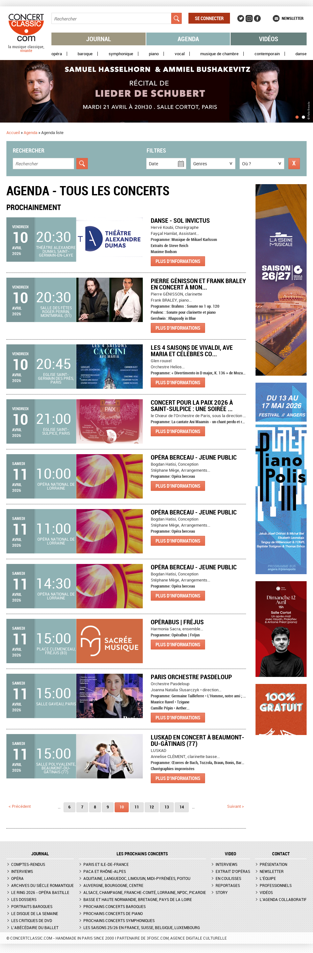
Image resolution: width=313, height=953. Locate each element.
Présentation (273, 864)
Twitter (240, 18)
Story (222, 892)
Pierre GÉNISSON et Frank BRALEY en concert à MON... (198, 283)
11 (136, 807)
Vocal (180, 54)
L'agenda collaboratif (283, 899)
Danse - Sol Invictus (180, 220)
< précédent (20, 806)
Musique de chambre (219, 54)
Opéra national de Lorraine (56, 486)
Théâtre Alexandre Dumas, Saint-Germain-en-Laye (56, 251)
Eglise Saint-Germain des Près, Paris (56, 378)
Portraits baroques (31, 906)
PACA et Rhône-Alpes (104, 871)
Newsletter (292, 18)
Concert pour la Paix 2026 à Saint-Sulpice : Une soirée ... (192, 405)
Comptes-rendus (28, 864)
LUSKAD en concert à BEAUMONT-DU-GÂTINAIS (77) (197, 740)
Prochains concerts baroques (114, 906)
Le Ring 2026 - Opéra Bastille (40, 892)
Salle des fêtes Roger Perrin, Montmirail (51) (56, 311)
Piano (154, 54)
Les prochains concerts (142, 854)
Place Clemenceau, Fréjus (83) (56, 650)
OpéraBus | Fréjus (177, 622)
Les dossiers (23, 899)
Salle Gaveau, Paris (56, 703)
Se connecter (209, 18)
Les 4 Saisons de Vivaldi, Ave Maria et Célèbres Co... (192, 350)
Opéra (56, 54)
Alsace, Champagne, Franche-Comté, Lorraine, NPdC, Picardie (144, 892)
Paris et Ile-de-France (106, 864)
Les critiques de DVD (31, 920)
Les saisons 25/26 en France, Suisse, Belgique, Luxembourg (141, 927)
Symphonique (121, 54)
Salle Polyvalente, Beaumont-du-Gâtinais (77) (56, 768)
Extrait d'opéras (233, 871)
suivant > (235, 806)
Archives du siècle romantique (42, 885)
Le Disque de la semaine (34, 913)
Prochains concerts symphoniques (119, 920)
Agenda (188, 38)
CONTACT (281, 854)
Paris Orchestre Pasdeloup (191, 676)
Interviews (22, 871)
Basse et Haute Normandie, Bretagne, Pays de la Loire (137, 899)
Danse (301, 54)
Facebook (257, 18)
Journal (98, 38)
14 (181, 807)
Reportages (228, 885)
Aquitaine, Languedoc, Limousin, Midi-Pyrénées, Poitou (136, 878)
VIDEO (230, 854)
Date (153, 164)
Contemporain (267, 54)
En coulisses (228, 878)
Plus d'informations (178, 261)
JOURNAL (40, 854)
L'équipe (268, 878)
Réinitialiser (294, 163)
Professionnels (276, 885)
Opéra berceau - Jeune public (194, 457)
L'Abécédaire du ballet (34, 927)
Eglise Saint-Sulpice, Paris (56, 431)
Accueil (13, 132)
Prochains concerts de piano (113, 913)
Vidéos (268, 38)
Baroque (85, 54)
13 (166, 807)
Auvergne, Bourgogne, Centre (113, 885)
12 (151, 807)
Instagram (249, 18)
